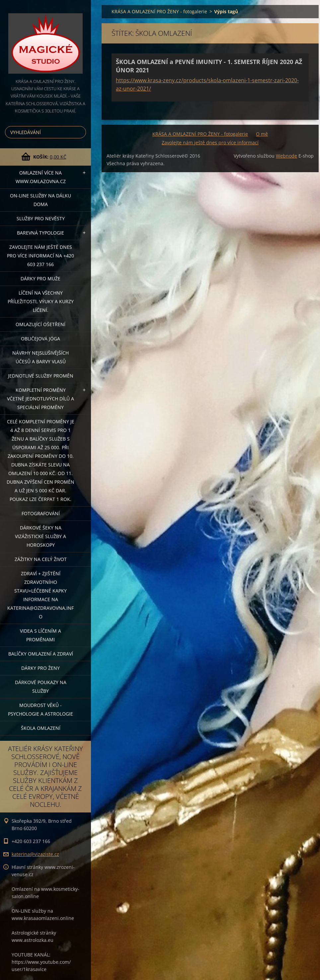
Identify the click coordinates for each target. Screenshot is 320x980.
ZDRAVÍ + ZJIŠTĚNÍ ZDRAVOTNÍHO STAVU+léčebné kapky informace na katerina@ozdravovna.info (40, 595)
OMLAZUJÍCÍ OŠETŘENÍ (40, 324)
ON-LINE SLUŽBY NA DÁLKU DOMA (40, 199)
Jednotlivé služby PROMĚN (40, 376)
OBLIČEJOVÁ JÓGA (40, 338)
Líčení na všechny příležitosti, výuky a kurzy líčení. (41, 301)
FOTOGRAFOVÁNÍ (41, 513)
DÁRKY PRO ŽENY (40, 668)
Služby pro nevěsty (41, 218)
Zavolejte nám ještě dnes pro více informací (210, 142)
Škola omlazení (40, 728)
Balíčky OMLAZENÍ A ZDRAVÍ (40, 654)
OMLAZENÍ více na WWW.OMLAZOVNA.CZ (41, 177)
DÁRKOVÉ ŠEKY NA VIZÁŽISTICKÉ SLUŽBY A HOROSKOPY (40, 536)
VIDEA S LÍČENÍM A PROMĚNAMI (40, 635)
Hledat (79, 132)
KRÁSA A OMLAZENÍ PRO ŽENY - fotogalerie (159, 11)
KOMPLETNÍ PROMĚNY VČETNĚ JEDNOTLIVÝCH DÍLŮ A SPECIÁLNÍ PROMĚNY (40, 398)
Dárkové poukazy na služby (40, 686)
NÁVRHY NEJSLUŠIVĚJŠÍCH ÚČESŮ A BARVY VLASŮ (40, 357)
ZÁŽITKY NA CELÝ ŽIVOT (41, 559)
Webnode (286, 156)
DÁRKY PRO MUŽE (40, 278)
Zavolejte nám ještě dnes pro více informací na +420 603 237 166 (40, 255)
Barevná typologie (40, 233)
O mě (262, 134)
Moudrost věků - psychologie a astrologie (40, 709)
